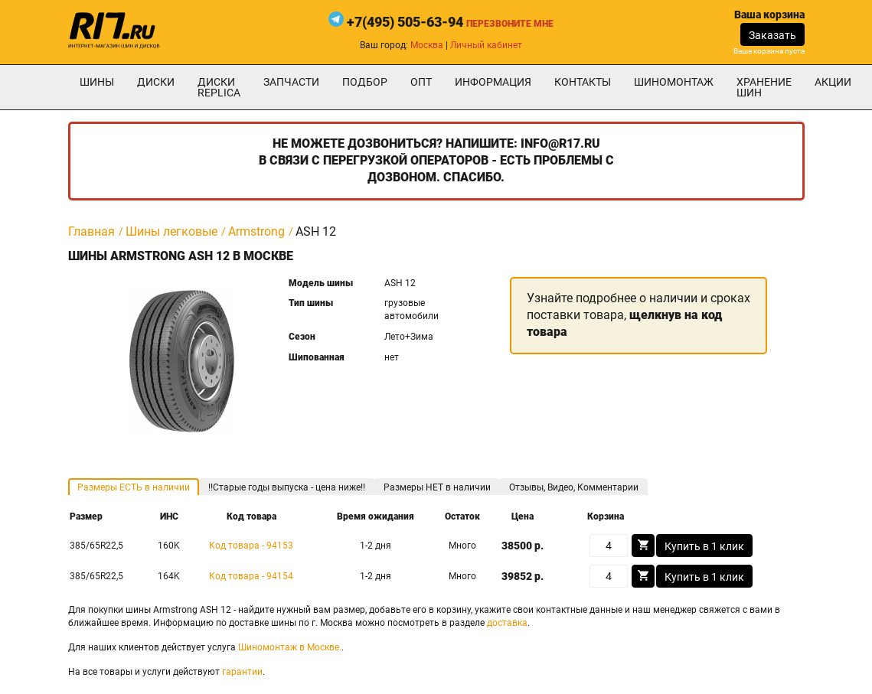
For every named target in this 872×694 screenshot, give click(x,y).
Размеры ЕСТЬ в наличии (133, 487)
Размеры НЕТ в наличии (437, 487)
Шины (97, 82)
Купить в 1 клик (704, 546)
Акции (833, 82)
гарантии (242, 671)
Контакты (582, 82)
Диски (156, 82)
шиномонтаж (674, 82)
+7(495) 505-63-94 (405, 22)
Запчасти (291, 82)
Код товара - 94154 (251, 576)
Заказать (772, 35)
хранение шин (764, 87)
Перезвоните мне (510, 23)
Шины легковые (171, 231)
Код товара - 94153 (251, 545)
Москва (426, 45)
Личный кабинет (486, 45)
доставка (507, 622)
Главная (91, 231)
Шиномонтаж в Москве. (289, 647)
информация (493, 82)
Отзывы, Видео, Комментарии (573, 487)
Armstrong (256, 231)
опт (421, 82)
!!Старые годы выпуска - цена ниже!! (286, 487)
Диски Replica (219, 87)
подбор (364, 82)
